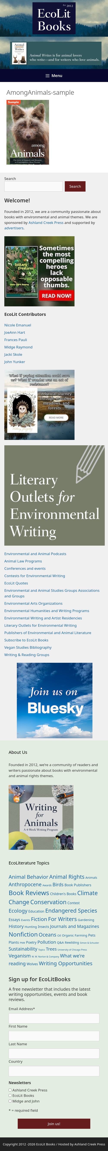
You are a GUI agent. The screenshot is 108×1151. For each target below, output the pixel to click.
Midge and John (26, 1101)
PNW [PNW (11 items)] (22, 942)
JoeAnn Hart (14, 332)
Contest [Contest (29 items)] (73, 903)
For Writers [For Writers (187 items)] (62, 919)
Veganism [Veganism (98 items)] (20, 955)
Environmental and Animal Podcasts (35, 553)
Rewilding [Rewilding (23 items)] (72, 942)
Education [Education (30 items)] (36, 911)
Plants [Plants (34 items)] (14, 942)
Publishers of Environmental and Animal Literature (47, 632)
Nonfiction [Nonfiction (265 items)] (23, 934)
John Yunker (14, 361)
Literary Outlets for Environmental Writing (40, 625)
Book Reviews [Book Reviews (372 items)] (29, 892)
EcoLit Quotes (16, 583)
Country (15, 1061)
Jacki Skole (13, 354)
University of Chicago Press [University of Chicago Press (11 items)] (72, 949)
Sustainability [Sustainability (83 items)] (23, 949)
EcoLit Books (23, 1095)
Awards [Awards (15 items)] (47, 885)
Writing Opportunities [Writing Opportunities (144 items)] (65, 963)
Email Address (22, 1008)
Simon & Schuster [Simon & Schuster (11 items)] (89, 942)
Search (10, 178)
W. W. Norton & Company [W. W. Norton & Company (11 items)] (45, 956)
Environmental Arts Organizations (33, 603)
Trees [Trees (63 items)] (51, 949)
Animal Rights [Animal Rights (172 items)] (66, 876)
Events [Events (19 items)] (25, 920)
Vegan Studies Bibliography (28, 647)
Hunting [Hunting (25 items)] (31, 926)
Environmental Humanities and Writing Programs (46, 610)
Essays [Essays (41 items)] (14, 919)
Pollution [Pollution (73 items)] (46, 942)
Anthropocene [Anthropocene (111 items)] (25, 884)
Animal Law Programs (23, 561)
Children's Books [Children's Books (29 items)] (63, 893)
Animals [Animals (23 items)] (91, 877)
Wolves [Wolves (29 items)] (32, 964)
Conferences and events (25, 568)
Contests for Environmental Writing (34, 575)
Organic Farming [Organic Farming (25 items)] (74, 935)
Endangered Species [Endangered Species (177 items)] (71, 910)
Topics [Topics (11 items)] (41, 949)
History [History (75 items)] (16, 926)
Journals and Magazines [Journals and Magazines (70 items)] (74, 926)
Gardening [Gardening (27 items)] (86, 920)
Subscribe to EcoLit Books (26, 640)
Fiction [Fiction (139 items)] (39, 919)
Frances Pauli (15, 339)
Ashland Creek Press (46, 222)
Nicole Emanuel (17, 325)
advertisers (14, 227)
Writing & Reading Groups (26, 654)
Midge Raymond (18, 347)
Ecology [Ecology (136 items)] (18, 910)
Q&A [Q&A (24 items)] (60, 942)
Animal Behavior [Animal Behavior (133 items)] (28, 876)
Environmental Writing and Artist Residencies (43, 618)
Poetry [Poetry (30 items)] (31, 942)
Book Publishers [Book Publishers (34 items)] (78, 884)
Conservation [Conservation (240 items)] (48, 902)
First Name (18, 1026)
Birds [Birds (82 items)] (58, 884)
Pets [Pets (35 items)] (91, 935)
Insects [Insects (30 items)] (43, 926)
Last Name (18, 1043)
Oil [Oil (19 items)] (59, 935)
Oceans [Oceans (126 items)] (47, 934)
